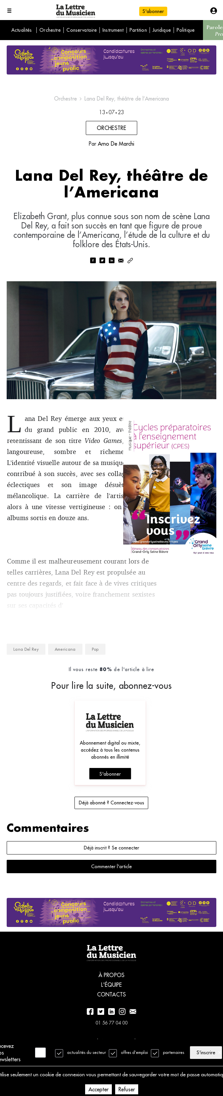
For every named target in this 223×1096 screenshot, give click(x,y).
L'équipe (111, 1000)
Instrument (113, 30)
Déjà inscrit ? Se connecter (111, 862)
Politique (186, 30)
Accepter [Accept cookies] (98, 1089)
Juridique (162, 30)
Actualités (21, 30)
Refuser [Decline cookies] (127, 1089)
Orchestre (50, 30)
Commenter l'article (111, 881)
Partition (138, 30)
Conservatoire (81, 30)
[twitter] (102, 264)
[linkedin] (111, 264)
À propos (111, 990)
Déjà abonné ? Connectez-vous (111, 817)
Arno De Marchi (116, 143)
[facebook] (92, 264)
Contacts (111, 1010)
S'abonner (153, 11)
